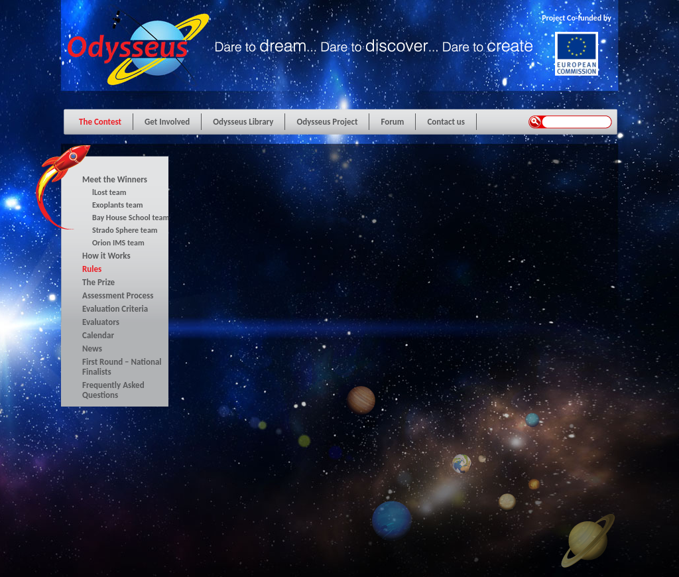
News (92, 348)
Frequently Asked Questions (113, 390)
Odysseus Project (326, 122)
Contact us (446, 122)
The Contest (100, 122)
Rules (91, 269)
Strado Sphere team (125, 230)
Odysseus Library (243, 122)
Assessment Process (117, 295)
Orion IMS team (118, 242)
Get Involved (167, 122)
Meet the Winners (114, 179)
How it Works (106, 256)
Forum (392, 122)
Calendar (98, 335)
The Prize (98, 282)
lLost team (109, 192)
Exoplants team (117, 205)
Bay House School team (130, 217)
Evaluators (100, 322)
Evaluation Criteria (115, 309)
